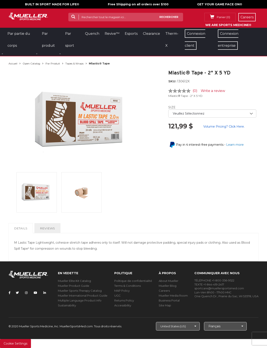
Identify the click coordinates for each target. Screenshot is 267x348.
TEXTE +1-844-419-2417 (209, 284)
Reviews (47, 228)
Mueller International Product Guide (82, 295)
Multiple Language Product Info (79, 300)
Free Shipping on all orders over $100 (138, 4)
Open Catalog (31, 63)
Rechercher (168, 17)
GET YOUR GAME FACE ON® (219, 4)
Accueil (13, 63)
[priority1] (212, 113)
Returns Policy (124, 300)
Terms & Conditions (127, 285)
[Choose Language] (225, 326)
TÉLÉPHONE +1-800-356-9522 (214, 280)
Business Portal (169, 300)
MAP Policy (122, 290)
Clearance (151, 34)
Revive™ (112, 34)
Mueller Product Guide (73, 285)
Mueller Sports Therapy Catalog (80, 290)
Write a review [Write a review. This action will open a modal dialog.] (213, 91)
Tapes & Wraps (74, 63)
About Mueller (168, 280)
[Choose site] (178, 326)
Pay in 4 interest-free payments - (210, 145)
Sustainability (67, 305)
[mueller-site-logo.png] (28, 16)
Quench (92, 34)
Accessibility (122, 305)
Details (21, 229)
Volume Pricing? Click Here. (224, 126)
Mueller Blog (167, 285)
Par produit (52, 63)
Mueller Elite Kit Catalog (74, 280)
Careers (164, 290)
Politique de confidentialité (133, 280)
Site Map (165, 305)
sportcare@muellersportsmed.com (219, 288)
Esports (131, 34)
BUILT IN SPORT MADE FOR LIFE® (52, 4)
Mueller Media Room (173, 295)
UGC (117, 295)
